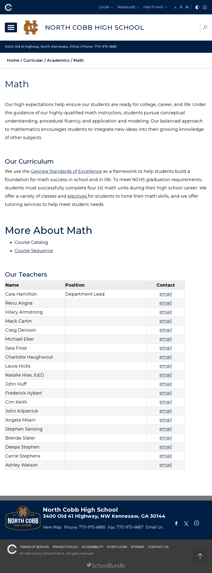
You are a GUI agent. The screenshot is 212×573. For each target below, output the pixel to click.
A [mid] (181, 7)
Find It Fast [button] (153, 7)
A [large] (187, 7)
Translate (126, 7)
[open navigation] (11, 27)
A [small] (175, 7)
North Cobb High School (94, 27)
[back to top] (200, 556)
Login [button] (104, 7)
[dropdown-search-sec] (205, 28)
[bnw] (197, 7)
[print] (205, 7)
